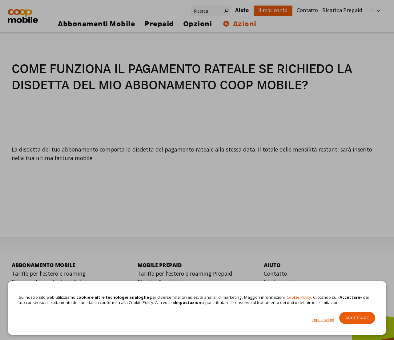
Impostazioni (323, 320)
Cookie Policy (299, 297)
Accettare (357, 318)
